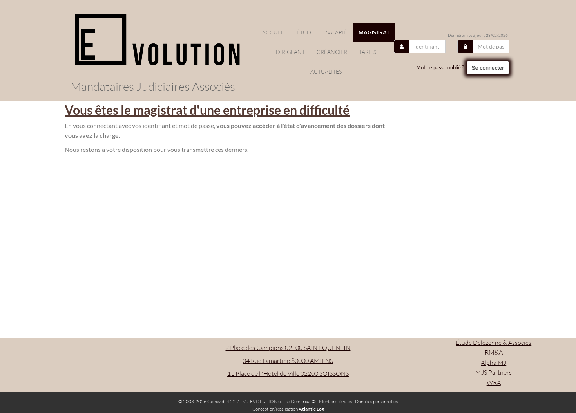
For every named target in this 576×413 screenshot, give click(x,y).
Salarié (336, 32)
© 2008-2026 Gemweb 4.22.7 (208, 401)
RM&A (494, 352)
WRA (494, 382)
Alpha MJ (493, 362)
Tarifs (367, 52)
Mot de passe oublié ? (440, 67)
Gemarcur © (303, 401)
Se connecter (488, 68)
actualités (326, 71)
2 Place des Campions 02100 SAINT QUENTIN (287, 348)
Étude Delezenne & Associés (493, 342)
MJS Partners (493, 372)
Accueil (273, 32)
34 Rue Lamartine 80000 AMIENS (288, 360)
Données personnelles (376, 401)
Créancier (332, 52)
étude (305, 32)
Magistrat (374, 32)
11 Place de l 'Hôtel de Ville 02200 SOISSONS (288, 373)
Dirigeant (290, 52)
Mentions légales (335, 401)
